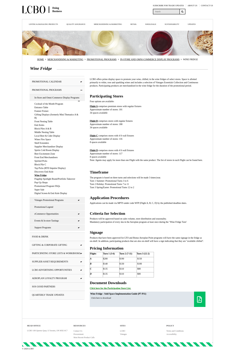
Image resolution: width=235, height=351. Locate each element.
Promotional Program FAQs (47, 186)
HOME (40, 59)
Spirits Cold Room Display (46, 150)
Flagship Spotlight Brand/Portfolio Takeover (54, 179)
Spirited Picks (40, 161)
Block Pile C (40, 164)
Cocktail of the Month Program (48, 104)
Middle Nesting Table (44, 132)
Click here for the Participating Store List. (110, 288)
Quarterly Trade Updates (48, 295)
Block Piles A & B (42, 128)
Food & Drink (40, 236)
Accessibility (171, 334)
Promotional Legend (43, 207)
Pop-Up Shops (41, 182)
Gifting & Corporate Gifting (57, 245)
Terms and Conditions (175, 331)
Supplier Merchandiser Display (48, 146)
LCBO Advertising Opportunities (57, 270)
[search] (166, 11)
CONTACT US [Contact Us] (207, 5)
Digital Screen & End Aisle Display (50, 193)
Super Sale (39, 189)
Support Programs (57, 227)
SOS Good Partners (43, 286)
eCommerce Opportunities (57, 214)
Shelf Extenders (41, 143)
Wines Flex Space (42, 139)
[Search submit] (182, 11)
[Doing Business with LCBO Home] (53, 16)
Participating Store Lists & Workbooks (57, 253)
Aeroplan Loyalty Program (57, 278)
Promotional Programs (57, 90)
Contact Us (78, 331)
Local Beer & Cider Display (47, 136)
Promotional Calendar (57, 81)
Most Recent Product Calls (84, 337)
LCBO (122, 331)
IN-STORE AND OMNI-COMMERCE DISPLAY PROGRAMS (150, 59)
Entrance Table (41, 107)
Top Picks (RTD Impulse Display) (50, 168)
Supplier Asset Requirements (57, 261)
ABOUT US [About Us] (192, 5)
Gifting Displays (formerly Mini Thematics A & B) (56, 116)
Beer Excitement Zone (44, 154)
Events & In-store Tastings (57, 220)
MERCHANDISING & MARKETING (65, 59)
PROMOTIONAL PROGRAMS (102, 59)
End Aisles (39, 125)
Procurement (79, 334)
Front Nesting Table (43, 121)
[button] (81, 82)
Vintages (123, 334)
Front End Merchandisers (46, 157)
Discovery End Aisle (43, 172)
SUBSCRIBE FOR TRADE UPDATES (168, 5)
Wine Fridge (40, 175)
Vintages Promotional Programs (57, 200)
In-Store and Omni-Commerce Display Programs (57, 98)
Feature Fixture (41, 111)
